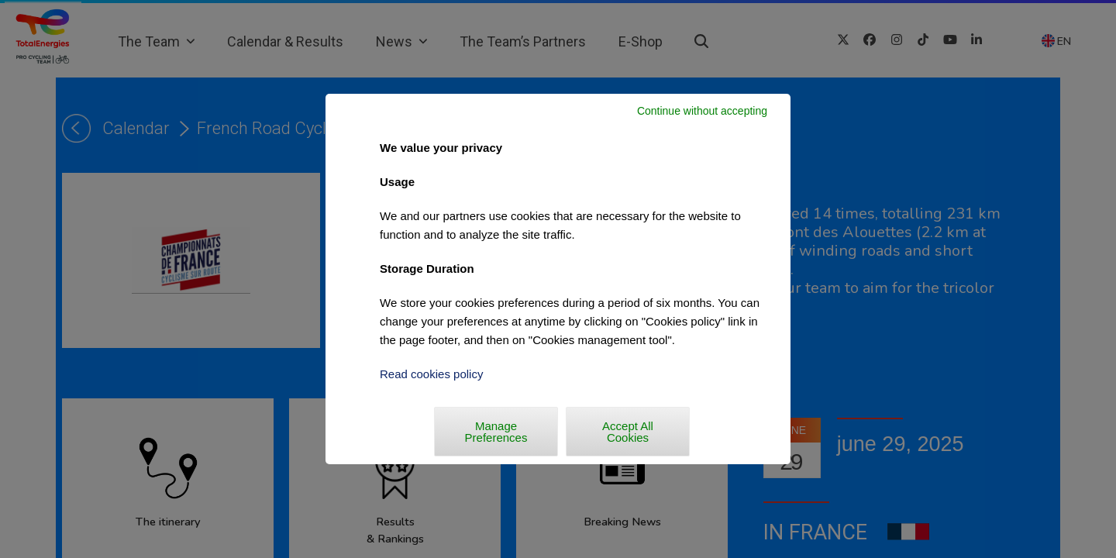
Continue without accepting (702, 111)
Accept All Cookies (627, 431)
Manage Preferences (496, 431)
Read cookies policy (431, 374)
